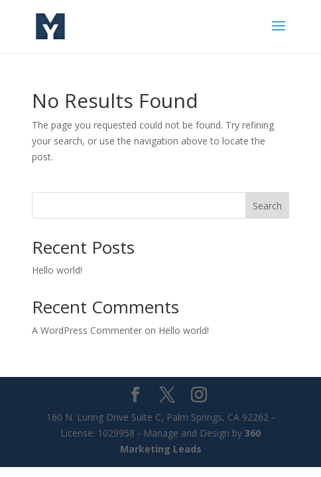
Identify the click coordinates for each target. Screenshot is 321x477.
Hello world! (57, 270)
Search (267, 205)
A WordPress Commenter (87, 330)
